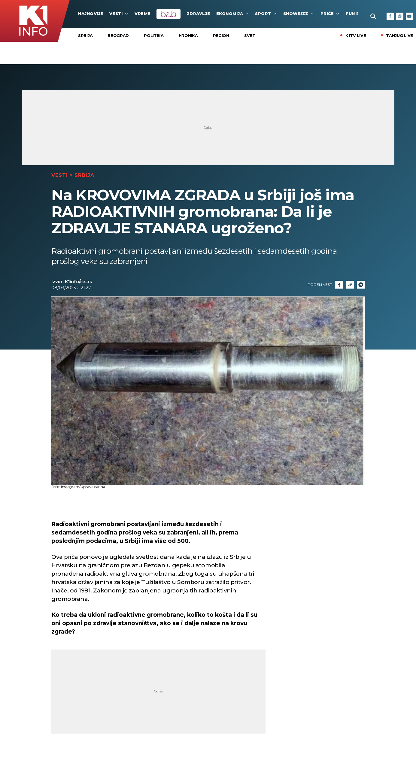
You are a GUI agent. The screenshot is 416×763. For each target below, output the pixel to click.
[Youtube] (409, 16)
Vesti (119, 13)
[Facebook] (390, 16)
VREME (142, 13)
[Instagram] (399, 16)
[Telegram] (361, 285)
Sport (266, 13)
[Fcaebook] (339, 285)
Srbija (85, 35)
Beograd (118, 35)
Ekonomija (232, 13)
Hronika (188, 35)
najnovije (90, 13)
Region (221, 35)
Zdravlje (198, 13)
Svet (249, 35)
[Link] (350, 285)
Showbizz (298, 13)
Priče (330, 13)
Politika (154, 35)
